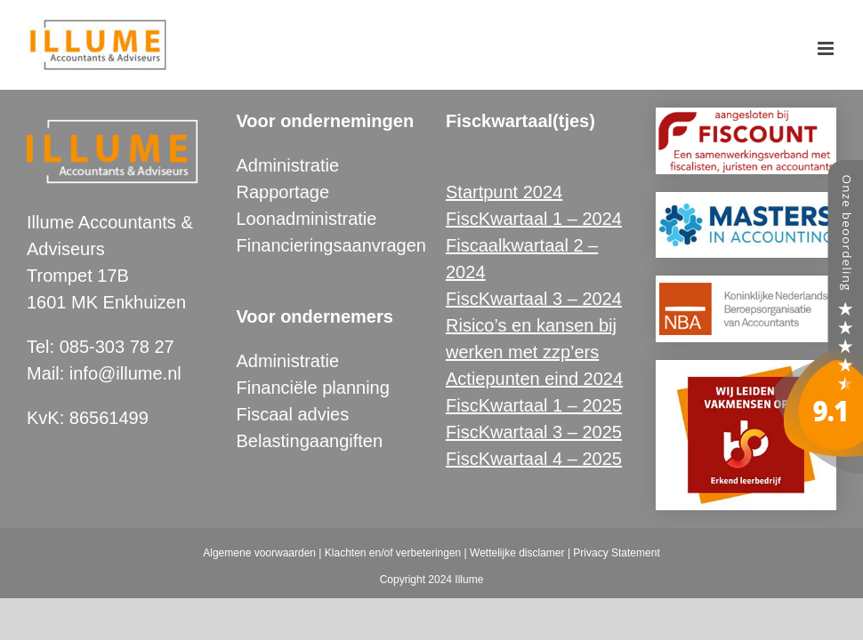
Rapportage (283, 192)
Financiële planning (313, 387)
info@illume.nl (125, 373)
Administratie (288, 165)
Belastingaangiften (310, 441)
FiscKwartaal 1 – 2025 (534, 405)
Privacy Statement (616, 553)
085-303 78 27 (117, 346)
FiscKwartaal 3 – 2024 (534, 298)
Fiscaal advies (293, 414)
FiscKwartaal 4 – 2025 (534, 458)
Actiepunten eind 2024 (534, 378)
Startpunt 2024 (504, 192)
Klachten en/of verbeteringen (393, 553)
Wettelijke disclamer (517, 553)
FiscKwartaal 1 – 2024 (534, 218)
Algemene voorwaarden (259, 553)
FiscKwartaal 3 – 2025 (534, 432)
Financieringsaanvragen (331, 245)
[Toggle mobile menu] (827, 48)
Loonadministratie (307, 218)
